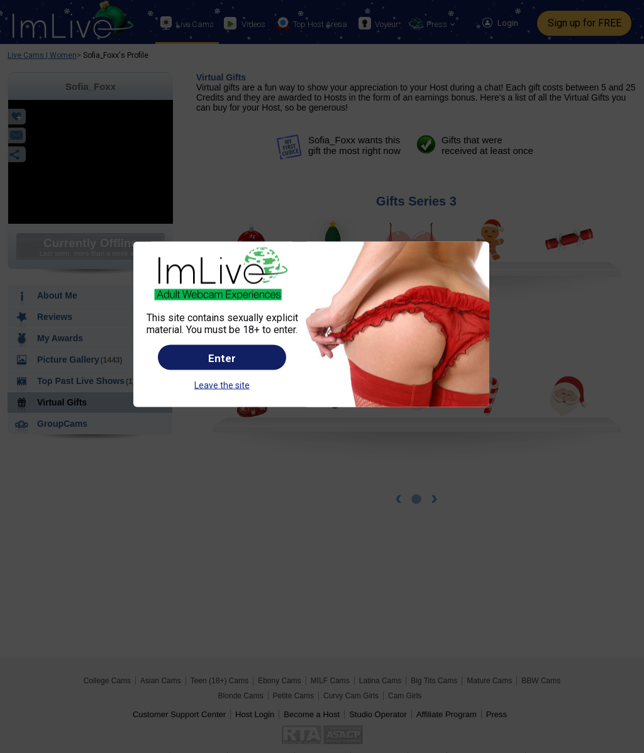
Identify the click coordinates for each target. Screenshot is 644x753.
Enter (222, 358)
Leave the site (222, 385)
